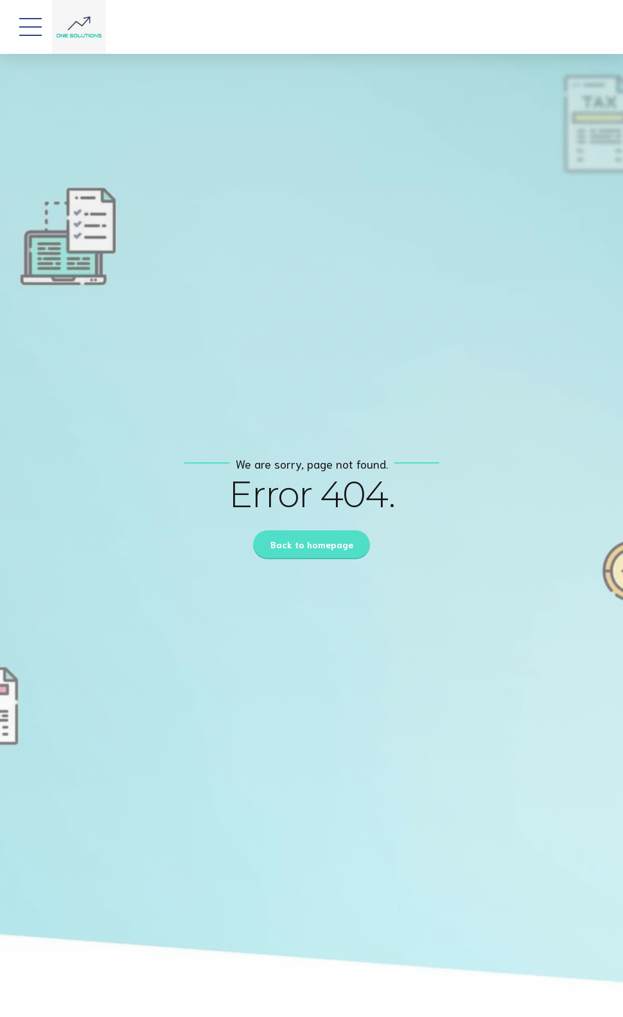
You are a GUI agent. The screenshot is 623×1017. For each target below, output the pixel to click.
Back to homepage (311, 544)
